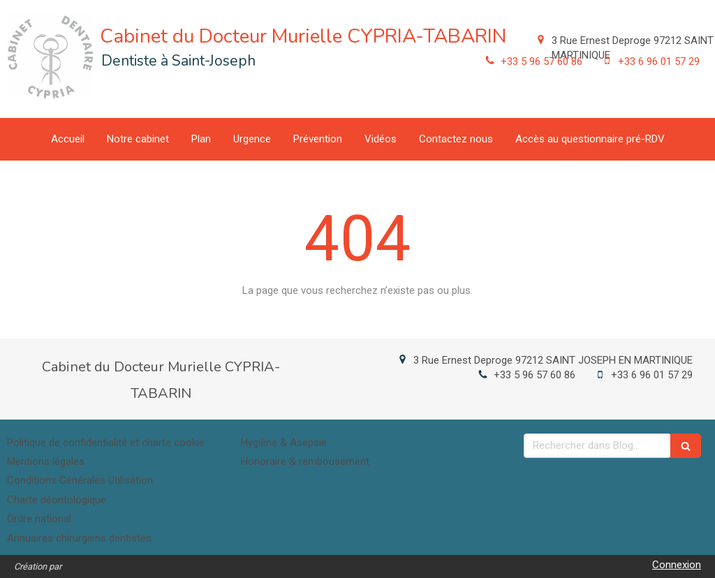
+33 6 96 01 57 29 (659, 61)
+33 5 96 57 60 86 (541, 61)
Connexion (676, 564)
